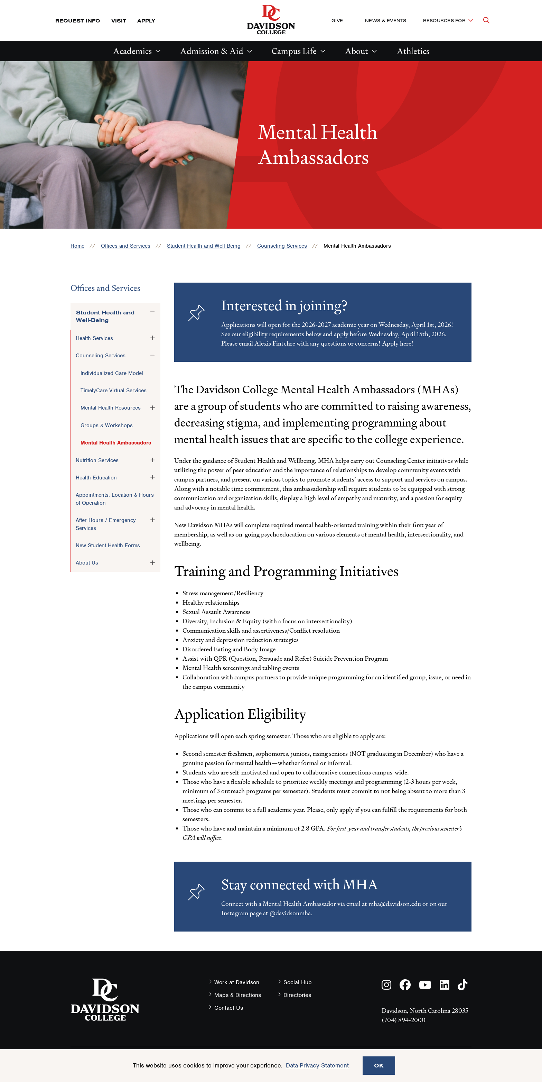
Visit (118, 20)
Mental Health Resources (111, 407)
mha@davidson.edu (394, 904)
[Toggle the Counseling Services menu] (152, 355)
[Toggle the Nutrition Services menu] (152, 460)
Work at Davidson (236, 982)
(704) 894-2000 (404, 1020)
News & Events (385, 20)
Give (337, 20)
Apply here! (397, 343)
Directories (297, 995)
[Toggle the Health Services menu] (152, 338)
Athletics (413, 51)
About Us (87, 562)
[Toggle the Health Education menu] (152, 477)
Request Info (77, 20)
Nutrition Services (97, 460)
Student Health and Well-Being (204, 245)
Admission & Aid (211, 51)
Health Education (96, 477)
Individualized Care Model (112, 373)
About (356, 51)
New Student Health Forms (108, 545)
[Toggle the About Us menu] (152, 562)
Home (77, 245)
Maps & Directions (237, 995)
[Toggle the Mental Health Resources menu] (152, 407)
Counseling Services (282, 245)
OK (379, 1065)
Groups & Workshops (107, 425)
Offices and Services (125, 245)
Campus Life (294, 51)
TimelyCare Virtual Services (114, 390)
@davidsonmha (290, 913)
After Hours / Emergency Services (106, 524)
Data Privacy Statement (317, 1065)
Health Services (94, 338)
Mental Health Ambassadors (116, 442)
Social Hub (297, 982)
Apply (146, 20)
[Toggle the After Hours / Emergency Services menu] (152, 520)
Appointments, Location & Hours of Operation (115, 499)
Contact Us (228, 1007)
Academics (132, 51)
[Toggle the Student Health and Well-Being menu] (152, 311)
